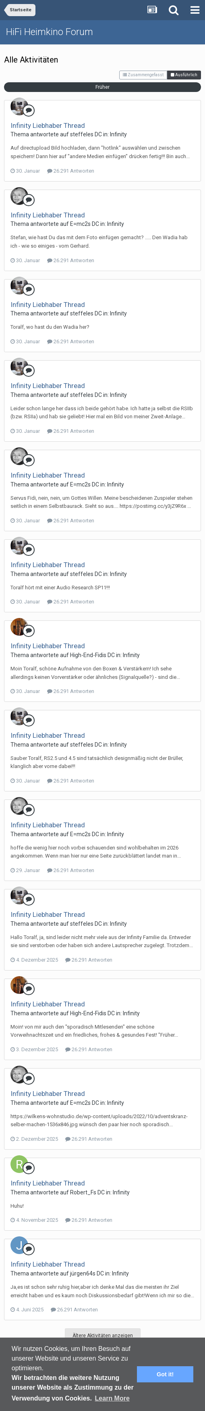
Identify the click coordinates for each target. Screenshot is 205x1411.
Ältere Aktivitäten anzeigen (102, 1335)
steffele (80, 134)
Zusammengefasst (143, 75)
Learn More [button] (112, 1398)
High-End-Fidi (87, 655)
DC (98, 134)
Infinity (118, 134)
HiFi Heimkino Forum (49, 32)
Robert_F (81, 1192)
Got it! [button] (165, 1374)
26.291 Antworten (70, 171)
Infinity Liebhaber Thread (47, 125)
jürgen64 (81, 1273)
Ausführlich (184, 75)
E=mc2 (79, 224)
